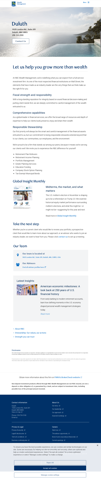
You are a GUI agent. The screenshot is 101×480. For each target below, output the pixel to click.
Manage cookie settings (50, 475)
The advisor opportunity (60, 433)
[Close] (97, 445)
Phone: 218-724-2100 (19, 415)
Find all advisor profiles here (34, 267)
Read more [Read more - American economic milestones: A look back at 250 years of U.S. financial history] (45, 314)
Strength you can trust (24, 337)
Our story (55, 406)
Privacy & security (17, 430)
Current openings (57, 440)
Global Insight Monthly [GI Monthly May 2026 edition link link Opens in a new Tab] (66, 216)
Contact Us (21, 41)
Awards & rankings (58, 416)
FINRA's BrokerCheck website (67, 377)
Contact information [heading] (19, 402)
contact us (63, 236)
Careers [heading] (55, 427)
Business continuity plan (20, 440)
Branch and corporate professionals (64, 437)
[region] (50, 461)
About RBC (19, 329)
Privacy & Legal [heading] (17, 427)
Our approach (56, 412)
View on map (16, 412)
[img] (50, 32)
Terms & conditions (18, 437)
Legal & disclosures (18, 433)
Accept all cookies (50, 468)
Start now (55, 430)
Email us (14, 417)
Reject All (50, 463)
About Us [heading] (55, 402)
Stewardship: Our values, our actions (30, 333)
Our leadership (57, 409)
